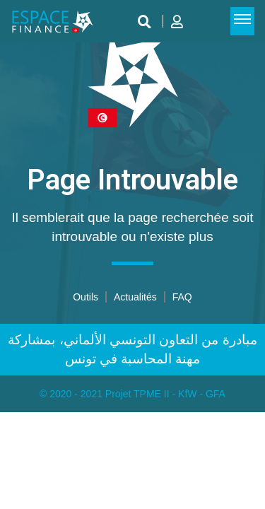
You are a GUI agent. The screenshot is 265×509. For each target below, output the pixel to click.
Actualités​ (135, 297)
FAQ (182, 297)
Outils (85, 297)
